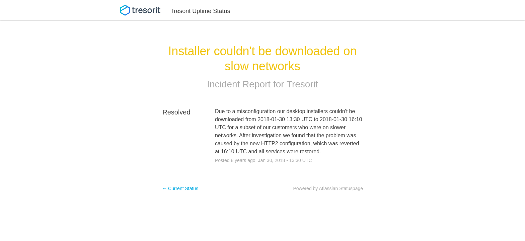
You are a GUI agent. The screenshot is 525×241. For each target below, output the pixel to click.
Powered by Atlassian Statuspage (328, 188)
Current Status (180, 188)
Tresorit (302, 84)
